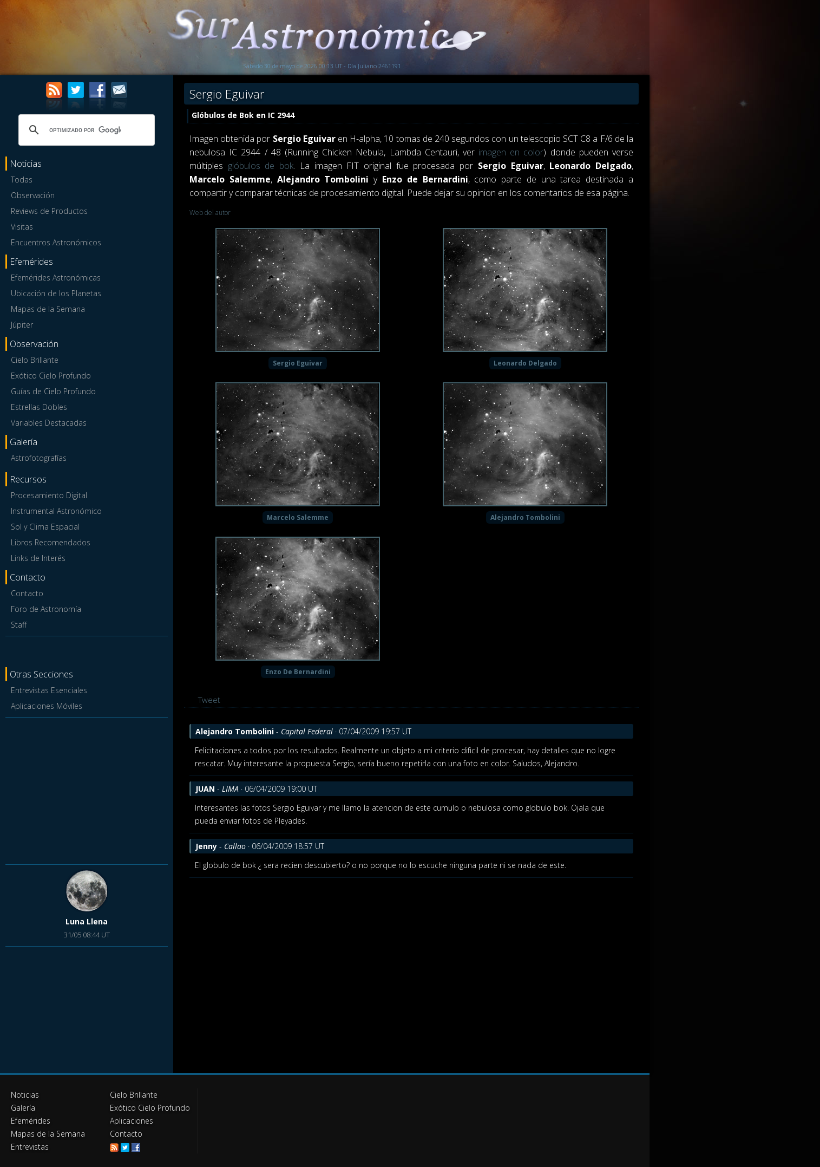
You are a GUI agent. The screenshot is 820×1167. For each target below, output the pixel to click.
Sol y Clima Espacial (45, 526)
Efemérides (30, 1121)
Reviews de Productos (49, 211)
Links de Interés (38, 558)
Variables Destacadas (49, 423)
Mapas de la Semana (48, 309)
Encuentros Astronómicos (56, 242)
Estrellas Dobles (39, 407)
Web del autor (210, 212)
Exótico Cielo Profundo (51, 375)
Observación (33, 195)
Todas (21, 179)
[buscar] (85, 129)
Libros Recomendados (50, 542)
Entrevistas (30, 1147)
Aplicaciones (131, 1121)
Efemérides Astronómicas (56, 277)
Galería (23, 1108)
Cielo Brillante (34, 360)
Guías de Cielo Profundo (53, 391)
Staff (19, 625)
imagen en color (510, 152)
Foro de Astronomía (46, 609)
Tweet (209, 699)
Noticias (25, 1095)
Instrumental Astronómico (56, 511)
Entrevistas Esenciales (49, 690)
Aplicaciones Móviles (46, 706)
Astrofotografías (39, 458)
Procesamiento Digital (49, 495)
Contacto (27, 593)
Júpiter (22, 325)
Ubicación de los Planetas (56, 293)
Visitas (22, 226)
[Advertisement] (86, 789)
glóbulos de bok (260, 166)
